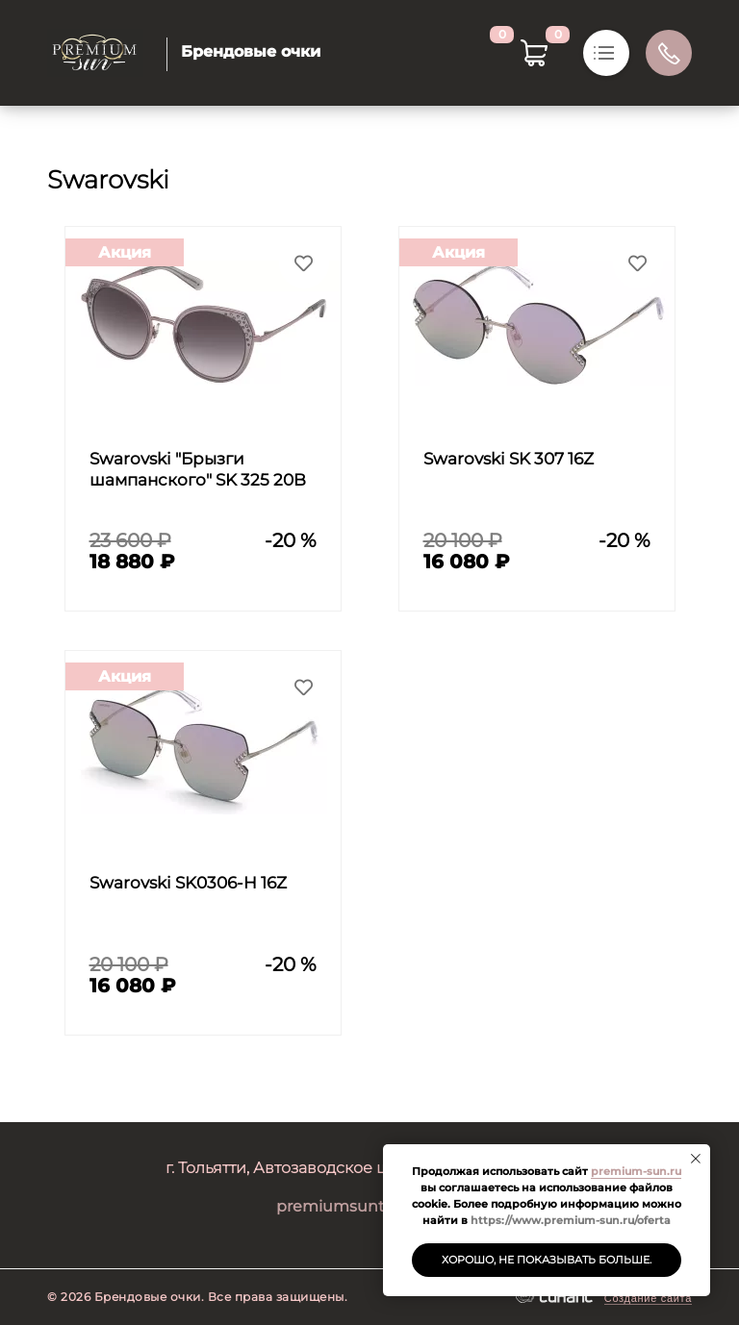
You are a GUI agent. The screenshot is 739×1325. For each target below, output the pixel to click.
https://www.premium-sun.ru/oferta (571, 1220)
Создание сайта (648, 1298)
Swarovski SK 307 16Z (508, 458)
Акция (124, 252)
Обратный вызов (669, 53)
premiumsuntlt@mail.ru (370, 1206)
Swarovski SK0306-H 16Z (188, 882)
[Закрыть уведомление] (695, 1158)
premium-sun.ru (636, 1171)
